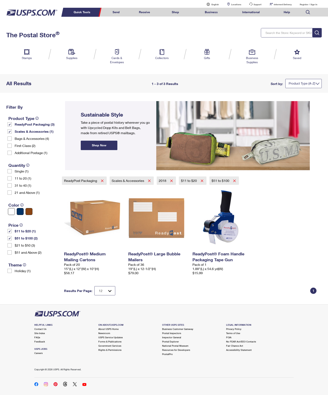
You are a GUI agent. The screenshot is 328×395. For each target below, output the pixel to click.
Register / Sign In (308, 4)
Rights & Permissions (110, 350)
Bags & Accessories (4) (32, 138)
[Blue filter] (20, 211)
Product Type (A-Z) (302, 83)
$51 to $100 (220, 181)
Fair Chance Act (234, 345)
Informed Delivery (283, 4)
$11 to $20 (189, 181)
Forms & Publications (110, 341)
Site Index (39, 333)
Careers (38, 353)
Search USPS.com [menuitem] (308, 12)
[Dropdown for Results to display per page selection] (104, 290)
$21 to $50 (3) (25, 245)
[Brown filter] (29, 211)
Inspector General (171, 337)
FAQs (37, 337)
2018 (163, 181)
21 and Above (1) (27, 192)
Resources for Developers (176, 350)
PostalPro (167, 354)
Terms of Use (233, 333)
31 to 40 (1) (23, 185)
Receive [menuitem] (144, 12)
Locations (236, 4)
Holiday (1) (23, 271)
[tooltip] (37, 118)
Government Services (109, 345)
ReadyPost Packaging (81, 181)
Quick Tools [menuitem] (82, 12)
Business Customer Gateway (177, 329)
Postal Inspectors (171, 333)
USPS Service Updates (110, 337)
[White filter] (11, 211)
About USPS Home (108, 329)
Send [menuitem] (116, 12)
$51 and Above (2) (28, 252)
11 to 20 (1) (23, 178)
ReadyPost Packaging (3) (35, 124)
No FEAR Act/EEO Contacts (241, 341)
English (211, 4)
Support (257, 4)
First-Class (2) (25, 146)
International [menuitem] (251, 12)
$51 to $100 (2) (26, 238)
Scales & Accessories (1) (34, 131)
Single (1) (21, 171)
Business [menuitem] (211, 12)
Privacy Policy (233, 329)
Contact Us (40, 329)
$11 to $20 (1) (25, 231)
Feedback (39, 341)
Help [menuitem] (287, 12)
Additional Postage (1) (31, 153)
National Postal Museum (175, 345)
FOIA (228, 337)
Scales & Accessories (128, 181)
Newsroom (104, 333)
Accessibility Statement (239, 350)
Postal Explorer (170, 341)
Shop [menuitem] (175, 12)
